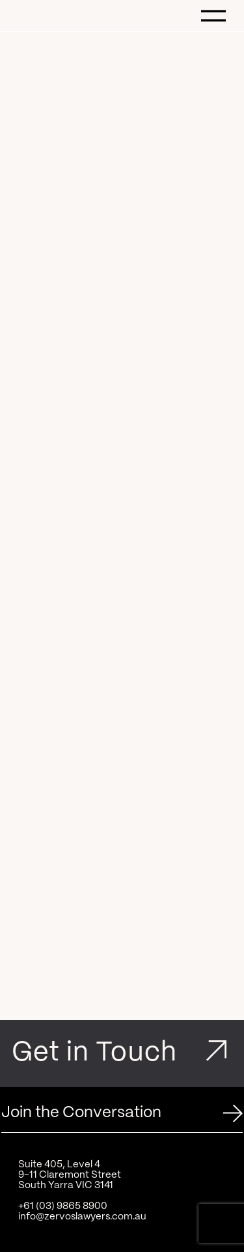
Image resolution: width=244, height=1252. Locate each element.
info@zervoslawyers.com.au (82, 1216)
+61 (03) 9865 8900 (62, 1206)
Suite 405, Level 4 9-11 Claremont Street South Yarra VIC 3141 (69, 1175)
